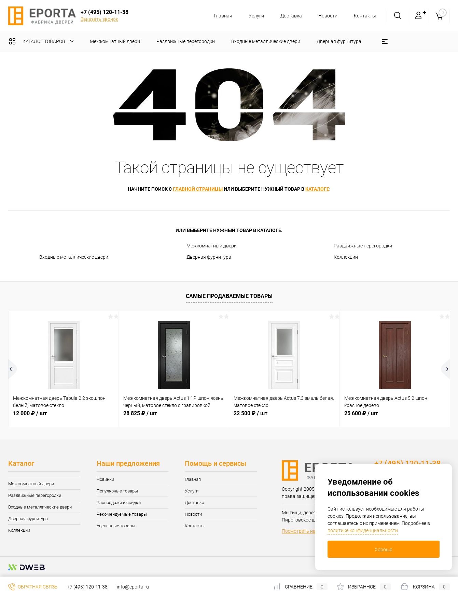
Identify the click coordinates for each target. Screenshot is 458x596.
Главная (219, 15)
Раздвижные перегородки (363, 245)
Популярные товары (117, 490)
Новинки (105, 479)
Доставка (289, 15)
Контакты (365, 15)
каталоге (317, 189)
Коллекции (346, 257)
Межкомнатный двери (211, 245)
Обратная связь (33, 587)
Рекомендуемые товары (122, 514)
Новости (326, 15)
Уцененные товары (116, 525)
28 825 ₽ (140, 413)
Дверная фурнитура (208, 257)
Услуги (253, 15)
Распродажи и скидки (119, 502)
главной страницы (198, 189)
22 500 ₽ (250, 413)
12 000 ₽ (30, 413)
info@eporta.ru (133, 587)
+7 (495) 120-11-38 (87, 587)
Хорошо (383, 549)
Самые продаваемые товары (229, 296)
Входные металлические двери (73, 257)
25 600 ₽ (361, 413)
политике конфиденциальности (363, 530)
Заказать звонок (99, 19)
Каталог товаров (43, 41)
